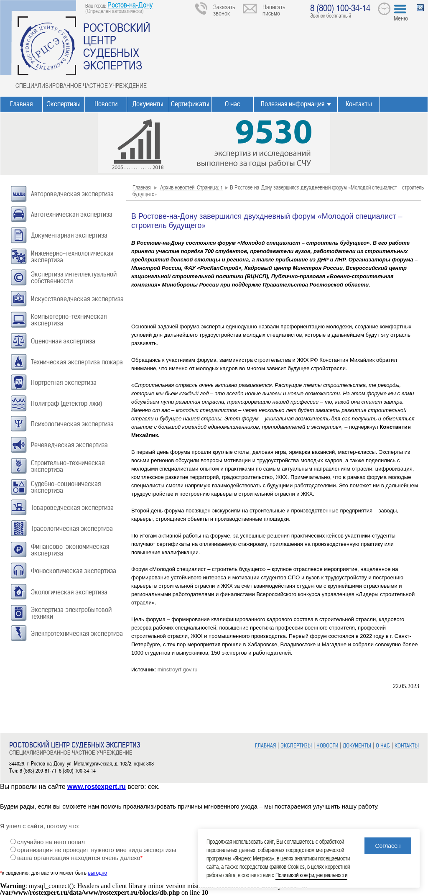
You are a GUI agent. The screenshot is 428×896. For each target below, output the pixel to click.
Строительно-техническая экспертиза (67, 466)
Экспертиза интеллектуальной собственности (74, 277)
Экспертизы (64, 104)
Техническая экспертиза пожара (77, 362)
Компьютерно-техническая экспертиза (69, 319)
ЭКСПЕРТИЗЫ (296, 745)
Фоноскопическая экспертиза (73, 571)
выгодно (97, 873)
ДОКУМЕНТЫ (357, 745)
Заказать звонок (224, 10)
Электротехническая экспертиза (77, 633)
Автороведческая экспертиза (72, 194)
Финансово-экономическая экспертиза (70, 550)
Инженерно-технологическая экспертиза (72, 256)
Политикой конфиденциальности (311, 875)
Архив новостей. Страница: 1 (191, 187)
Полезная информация (292, 104)
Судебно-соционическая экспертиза (66, 487)
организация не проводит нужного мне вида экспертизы (96, 850)
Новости (105, 104)
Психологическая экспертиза (72, 424)
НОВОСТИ (327, 745)
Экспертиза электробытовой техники (71, 613)
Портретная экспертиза (64, 383)
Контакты (359, 104)
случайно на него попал (51, 842)
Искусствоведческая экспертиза (77, 299)
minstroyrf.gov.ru (178, 669)
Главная (21, 104)
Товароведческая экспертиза (72, 508)
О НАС (383, 745)
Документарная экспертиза (69, 235)
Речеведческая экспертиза (69, 445)
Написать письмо (273, 10)
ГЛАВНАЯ (265, 745)
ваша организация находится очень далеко (80, 858)
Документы (147, 104)
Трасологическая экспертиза (72, 528)
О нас (232, 104)
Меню (401, 18)
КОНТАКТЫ (407, 745)
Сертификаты (190, 104)
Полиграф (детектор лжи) (66, 403)
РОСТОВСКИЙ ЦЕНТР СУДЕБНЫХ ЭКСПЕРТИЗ (116, 46)
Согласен (387, 845)
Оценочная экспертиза (63, 341)
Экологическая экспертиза (69, 592)
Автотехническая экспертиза (71, 214)
